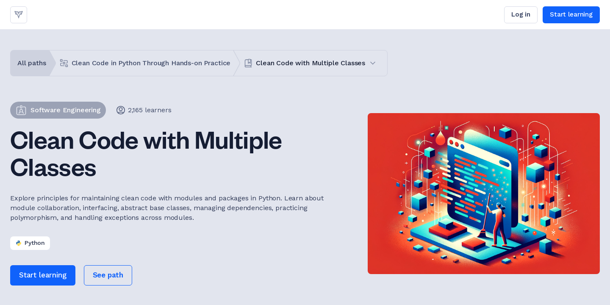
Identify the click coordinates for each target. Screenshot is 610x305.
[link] (18, 14)
